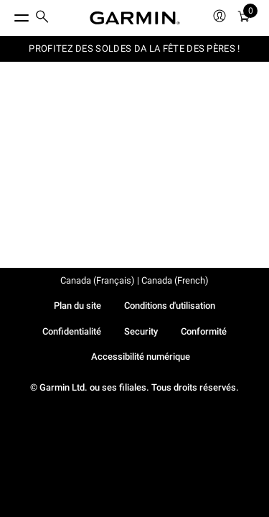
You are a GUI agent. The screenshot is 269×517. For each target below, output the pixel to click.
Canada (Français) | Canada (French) (134, 280)
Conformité (204, 331)
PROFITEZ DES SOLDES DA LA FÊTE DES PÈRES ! (134, 48)
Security (141, 331)
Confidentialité (71, 331)
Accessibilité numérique (140, 356)
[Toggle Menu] (8, 14)
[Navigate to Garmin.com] (134, 18)
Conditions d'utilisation (169, 305)
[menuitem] (42, 18)
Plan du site (77, 305)
